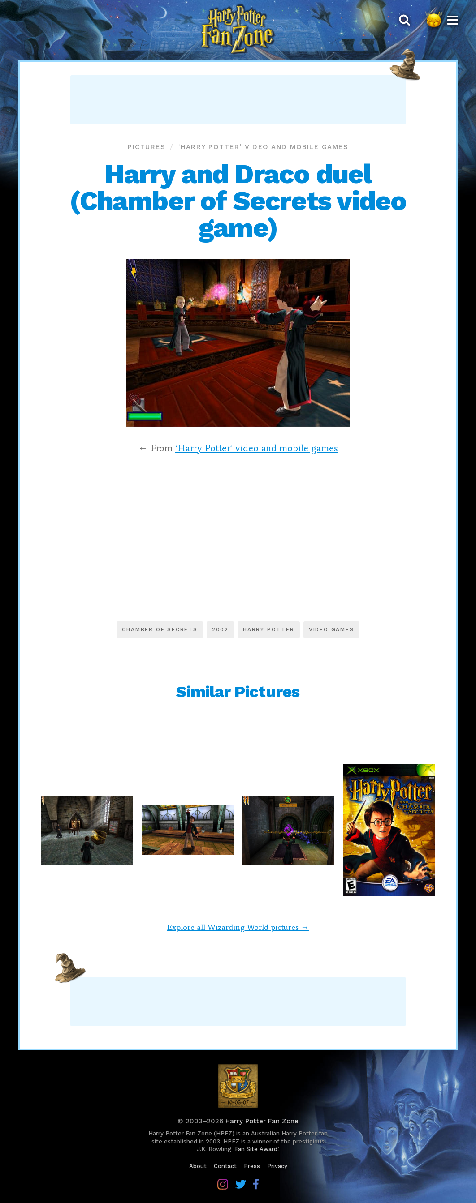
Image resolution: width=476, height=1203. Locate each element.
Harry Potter (268, 629)
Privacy (277, 1166)
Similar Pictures (237, 691)
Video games (331, 629)
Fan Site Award (256, 1149)
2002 (220, 629)
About (198, 1166)
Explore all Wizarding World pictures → (238, 927)
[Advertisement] (238, 100)
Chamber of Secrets (159, 629)
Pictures (146, 147)
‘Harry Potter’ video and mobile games (263, 147)
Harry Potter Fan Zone (262, 1121)
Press (252, 1166)
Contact (225, 1166)
